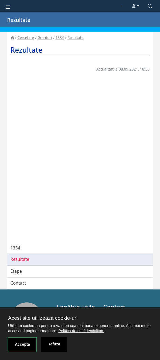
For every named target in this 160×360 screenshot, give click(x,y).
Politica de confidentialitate (81, 331)
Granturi (45, 37)
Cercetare (26, 37)
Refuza (53, 344)
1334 (60, 37)
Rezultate (75, 37)
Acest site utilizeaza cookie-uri (42, 318)
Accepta (22, 344)
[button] (135, 6)
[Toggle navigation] (7, 6)
